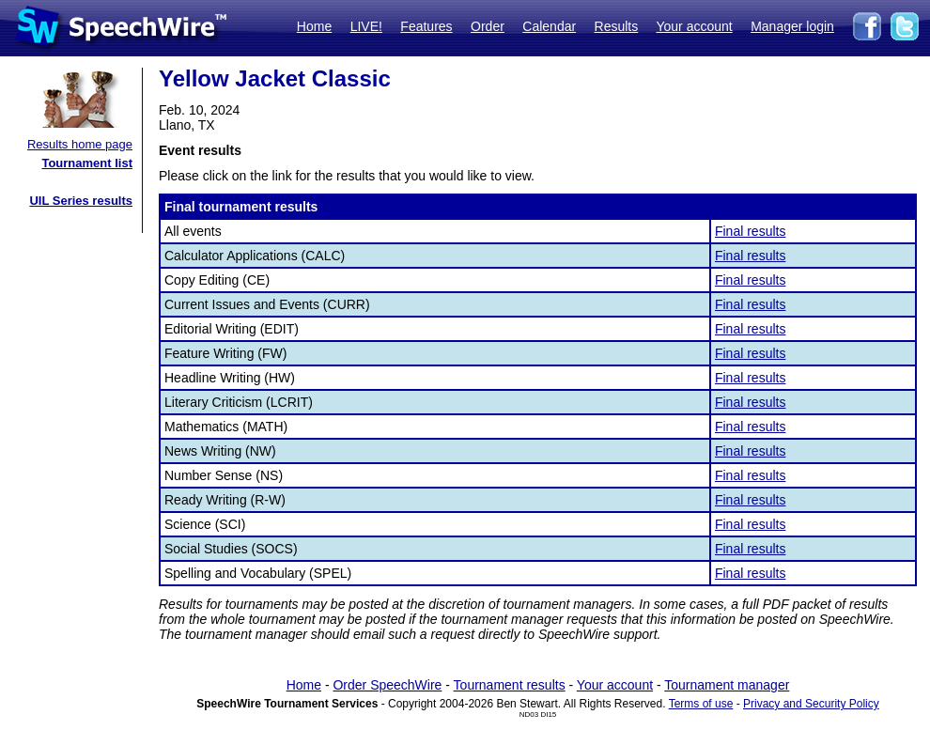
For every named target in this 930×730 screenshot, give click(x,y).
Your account (694, 26)
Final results (750, 231)
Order (487, 26)
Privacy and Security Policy (811, 703)
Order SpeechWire (387, 684)
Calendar (549, 26)
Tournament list (86, 163)
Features (426, 26)
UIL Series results (80, 201)
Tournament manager (726, 684)
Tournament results (510, 684)
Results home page (79, 144)
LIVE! (366, 26)
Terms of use (701, 703)
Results (617, 26)
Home (314, 26)
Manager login (792, 26)
